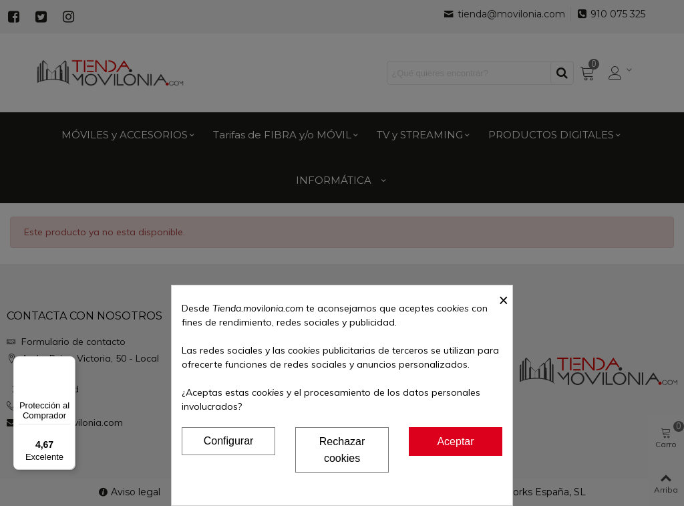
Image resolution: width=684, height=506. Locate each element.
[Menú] (67, 364)
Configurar (229, 441)
